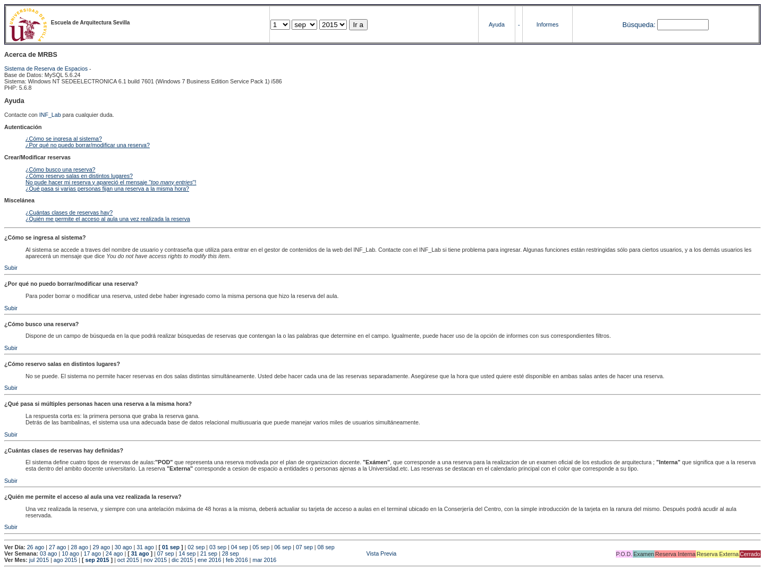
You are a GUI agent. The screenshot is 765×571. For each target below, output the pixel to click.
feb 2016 (237, 560)
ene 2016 (209, 560)
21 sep (208, 553)
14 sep (187, 553)
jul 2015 (39, 560)
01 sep (171, 547)
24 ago (114, 553)
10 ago (70, 553)
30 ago (123, 547)
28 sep (230, 553)
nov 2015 (155, 560)
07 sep (304, 547)
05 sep (260, 547)
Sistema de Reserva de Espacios (46, 68)
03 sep (217, 547)
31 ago (145, 547)
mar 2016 (264, 560)
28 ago (79, 547)
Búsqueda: (639, 25)
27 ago (57, 547)
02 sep (196, 547)
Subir (11, 268)
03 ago (48, 553)
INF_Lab (50, 115)
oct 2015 (128, 560)
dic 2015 (182, 560)
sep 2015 (97, 560)
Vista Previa (319, 553)
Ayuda (497, 24)
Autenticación (22, 127)
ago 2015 (65, 560)
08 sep (326, 547)
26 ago (36, 547)
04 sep (239, 547)
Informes (547, 24)
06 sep (282, 547)
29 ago (101, 547)
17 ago (92, 553)
